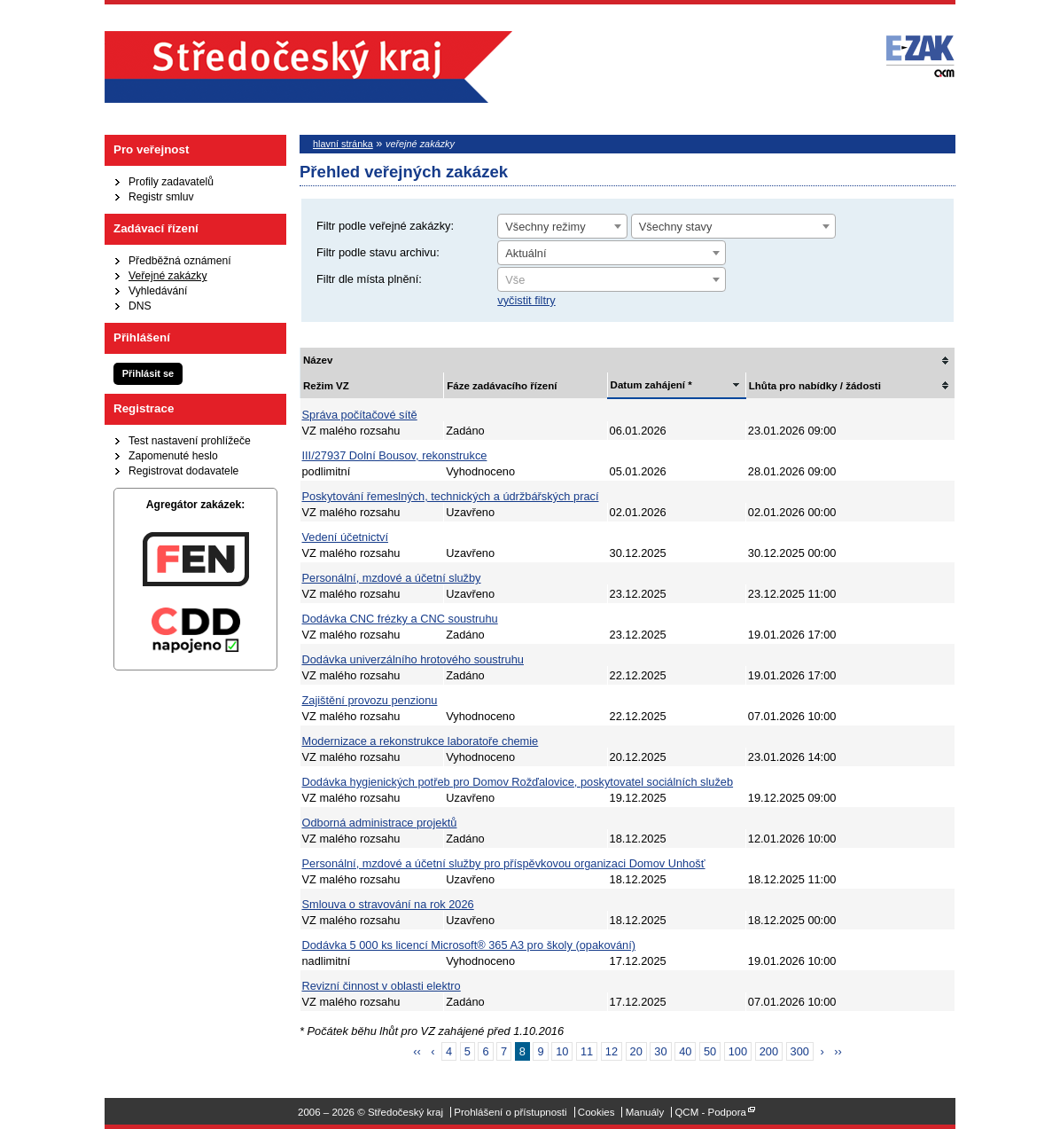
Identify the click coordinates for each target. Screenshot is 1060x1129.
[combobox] (562, 226)
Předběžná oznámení (180, 261)
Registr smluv (161, 197)
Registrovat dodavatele (183, 471)
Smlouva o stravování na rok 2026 (388, 904)
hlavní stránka (343, 143)
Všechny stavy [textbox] (676, 226)
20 (636, 1051)
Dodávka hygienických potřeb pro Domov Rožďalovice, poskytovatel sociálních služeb (518, 781)
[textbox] (611, 280)
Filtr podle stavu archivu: (378, 252)
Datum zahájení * (651, 385)
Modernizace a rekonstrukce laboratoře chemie (420, 741)
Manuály (645, 1112)
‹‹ (417, 1051)
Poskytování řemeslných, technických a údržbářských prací (450, 496)
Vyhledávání (158, 291)
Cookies (596, 1112)
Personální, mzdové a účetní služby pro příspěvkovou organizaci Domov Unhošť (503, 863)
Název (317, 360)
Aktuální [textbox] (525, 253)
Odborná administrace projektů (379, 822)
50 (710, 1051)
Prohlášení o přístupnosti (510, 1112)
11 (587, 1051)
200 (769, 1051)
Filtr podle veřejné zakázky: (385, 225)
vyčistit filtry (526, 300)
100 (738, 1051)
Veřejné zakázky (168, 276)
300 (800, 1051)
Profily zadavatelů (171, 182)
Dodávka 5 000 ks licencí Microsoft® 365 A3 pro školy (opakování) (468, 945)
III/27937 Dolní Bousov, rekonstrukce (394, 455)
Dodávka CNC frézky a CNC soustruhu (400, 618)
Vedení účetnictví (345, 537)
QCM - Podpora (710, 1112)
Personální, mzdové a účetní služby (391, 577)
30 (660, 1051)
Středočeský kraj (308, 67)
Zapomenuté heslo (173, 456)
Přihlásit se (148, 373)
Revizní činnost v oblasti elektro (381, 985)
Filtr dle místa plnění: (369, 279)
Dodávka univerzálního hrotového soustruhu (413, 659)
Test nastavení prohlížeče (190, 441)
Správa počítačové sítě (359, 414)
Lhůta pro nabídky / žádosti (815, 385)
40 (685, 1051)
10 (562, 1051)
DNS (140, 306)
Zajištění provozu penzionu (370, 700)
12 (611, 1051)
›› (838, 1051)
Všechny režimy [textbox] (545, 226)
